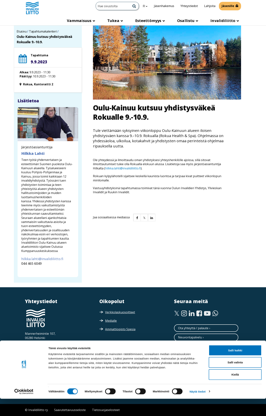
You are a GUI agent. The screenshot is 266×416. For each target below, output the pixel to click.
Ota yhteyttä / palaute (193, 328)
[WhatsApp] (215, 313)
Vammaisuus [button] (79, 20)
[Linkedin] (192, 313)
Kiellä (235, 391)
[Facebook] (199, 313)
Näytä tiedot (198, 408)
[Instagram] (184, 313)
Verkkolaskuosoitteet (120, 312)
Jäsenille (228, 6)
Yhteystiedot (189, 6)
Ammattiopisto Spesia (120, 329)
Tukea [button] (113, 20)
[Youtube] (207, 313)
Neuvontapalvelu (190, 337)
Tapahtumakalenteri (43, 31)
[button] (137, 217)
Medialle (111, 321)
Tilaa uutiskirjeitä (190, 347)
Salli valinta (235, 379)
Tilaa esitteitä (187, 356)
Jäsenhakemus (164, 6)
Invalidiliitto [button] (223, 20)
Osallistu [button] (186, 20)
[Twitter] (176, 313)
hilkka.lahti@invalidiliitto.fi (123, 168)
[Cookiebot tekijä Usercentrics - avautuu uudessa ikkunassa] (24, 409)
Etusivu (21, 31)
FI (146, 6)
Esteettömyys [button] (148, 20)
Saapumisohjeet (41, 346)
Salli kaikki (235, 367)
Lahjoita (209, 6)
